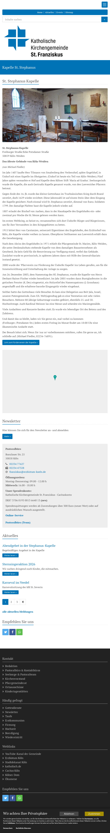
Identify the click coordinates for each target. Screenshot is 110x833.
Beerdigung (10, 733)
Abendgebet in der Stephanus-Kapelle (28, 545)
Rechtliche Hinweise (23, 828)
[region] (55, 381)
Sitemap (69, 12)
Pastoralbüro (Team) (18, 522)
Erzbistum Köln (12, 758)
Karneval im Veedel (15, 582)
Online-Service (14, 515)
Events (59, 12)
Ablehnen (69, 813)
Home (40, 12)
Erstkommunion (13, 720)
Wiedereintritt (12, 737)
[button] (5, 632)
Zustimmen (94, 813)
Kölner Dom (10, 775)
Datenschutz (7, 828)
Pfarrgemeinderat (14, 683)
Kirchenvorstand (13, 679)
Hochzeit (9, 729)
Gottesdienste (12, 708)
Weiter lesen (9, 555)
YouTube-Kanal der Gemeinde (21, 754)
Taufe (7, 716)
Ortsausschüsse (13, 687)
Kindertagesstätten (15, 691)
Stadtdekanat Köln (14, 762)
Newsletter (10, 712)
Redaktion (9, 666)
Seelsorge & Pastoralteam (19, 674)
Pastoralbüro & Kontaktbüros (21, 670)
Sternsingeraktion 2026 (18, 564)
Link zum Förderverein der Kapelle (20, 342)
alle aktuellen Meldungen (17, 611)
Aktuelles (49, 12)
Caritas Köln (11, 771)
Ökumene (9, 779)
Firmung (8, 725)
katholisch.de (11, 766)
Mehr (6, 436)
